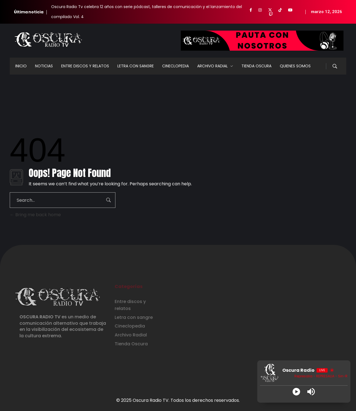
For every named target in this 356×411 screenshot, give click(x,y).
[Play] (296, 391)
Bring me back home (35, 214)
